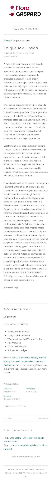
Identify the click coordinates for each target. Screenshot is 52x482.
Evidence (8, 389)
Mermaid (15, 361)
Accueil (7, 40)
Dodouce (8, 365)
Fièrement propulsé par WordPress (26, 469)
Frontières (30, 389)
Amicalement (43, 418)
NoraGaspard (11, 56)
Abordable (8, 418)
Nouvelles (21, 406)
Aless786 (16, 357)
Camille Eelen (27, 361)
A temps (7, 396)
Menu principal (28, 28)
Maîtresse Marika (29, 357)
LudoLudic (39, 361)
